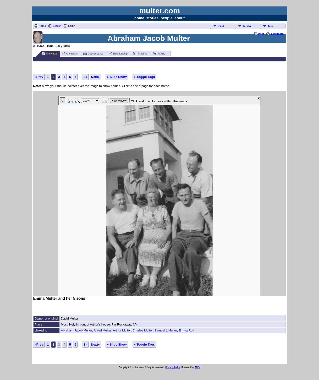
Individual (49, 53)
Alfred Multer (102, 330)
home (139, 18)
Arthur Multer (122, 330)
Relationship (118, 53)
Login (71, 25)
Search (57, 25)
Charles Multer (142, 330)
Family (159, 53)
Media (247, 26)
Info (270, 26)
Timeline (140, 53)
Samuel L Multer (165, 330)
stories (152, 18)
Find (221, 26)
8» (85, 77)
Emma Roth (187, 330)
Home (42, 25)
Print (261, 33)
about (180, 18)
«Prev (38, 77)
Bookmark (277, 33)
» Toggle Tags (144, 77)
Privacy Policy (172, 367)
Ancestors (70, 53)
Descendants (93, 53)
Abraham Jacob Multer (76, 330)
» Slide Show (116, 77)
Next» (95, 77)
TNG (197, 367)
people (166, 18)
